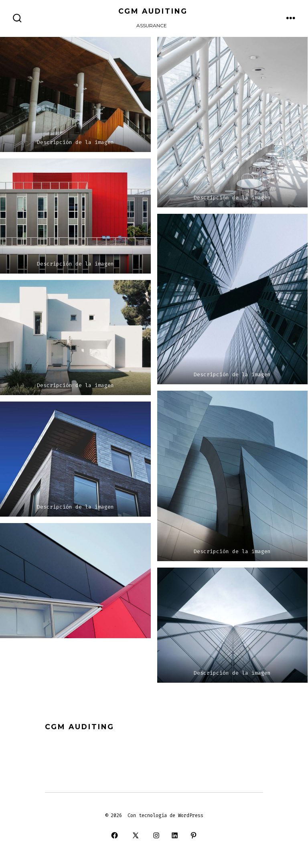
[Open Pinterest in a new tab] (193, 835)
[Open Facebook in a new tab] (114, 835)
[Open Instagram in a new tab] (156, 835)
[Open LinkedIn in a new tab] (174, 835)
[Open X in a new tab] (135, 835)
